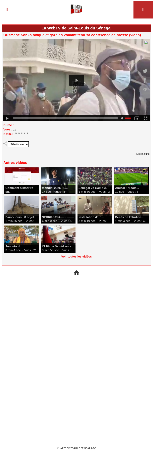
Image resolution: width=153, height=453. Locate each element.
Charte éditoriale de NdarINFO (76, 448)
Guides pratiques (76, 373)
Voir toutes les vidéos (76, 256)
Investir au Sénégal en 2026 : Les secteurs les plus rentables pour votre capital (27, 427)
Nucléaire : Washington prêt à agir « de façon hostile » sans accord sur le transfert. (32, 301)
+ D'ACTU (76, 284)
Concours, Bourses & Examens (125, 376)
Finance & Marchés (28, 413)
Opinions (121, 284)
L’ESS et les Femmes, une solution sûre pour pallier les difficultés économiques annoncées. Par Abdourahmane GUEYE (121, 308)
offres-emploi (27, 373)
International (32, 333)
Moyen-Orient (32, 284)
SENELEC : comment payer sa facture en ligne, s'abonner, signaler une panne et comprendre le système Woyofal (76, 393)
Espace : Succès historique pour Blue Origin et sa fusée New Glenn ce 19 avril (76, 298)
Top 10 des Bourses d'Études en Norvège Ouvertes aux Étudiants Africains (125, 393)
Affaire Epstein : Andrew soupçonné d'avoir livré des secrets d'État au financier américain (32, 350)
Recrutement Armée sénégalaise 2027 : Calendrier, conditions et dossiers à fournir (28, 388)
